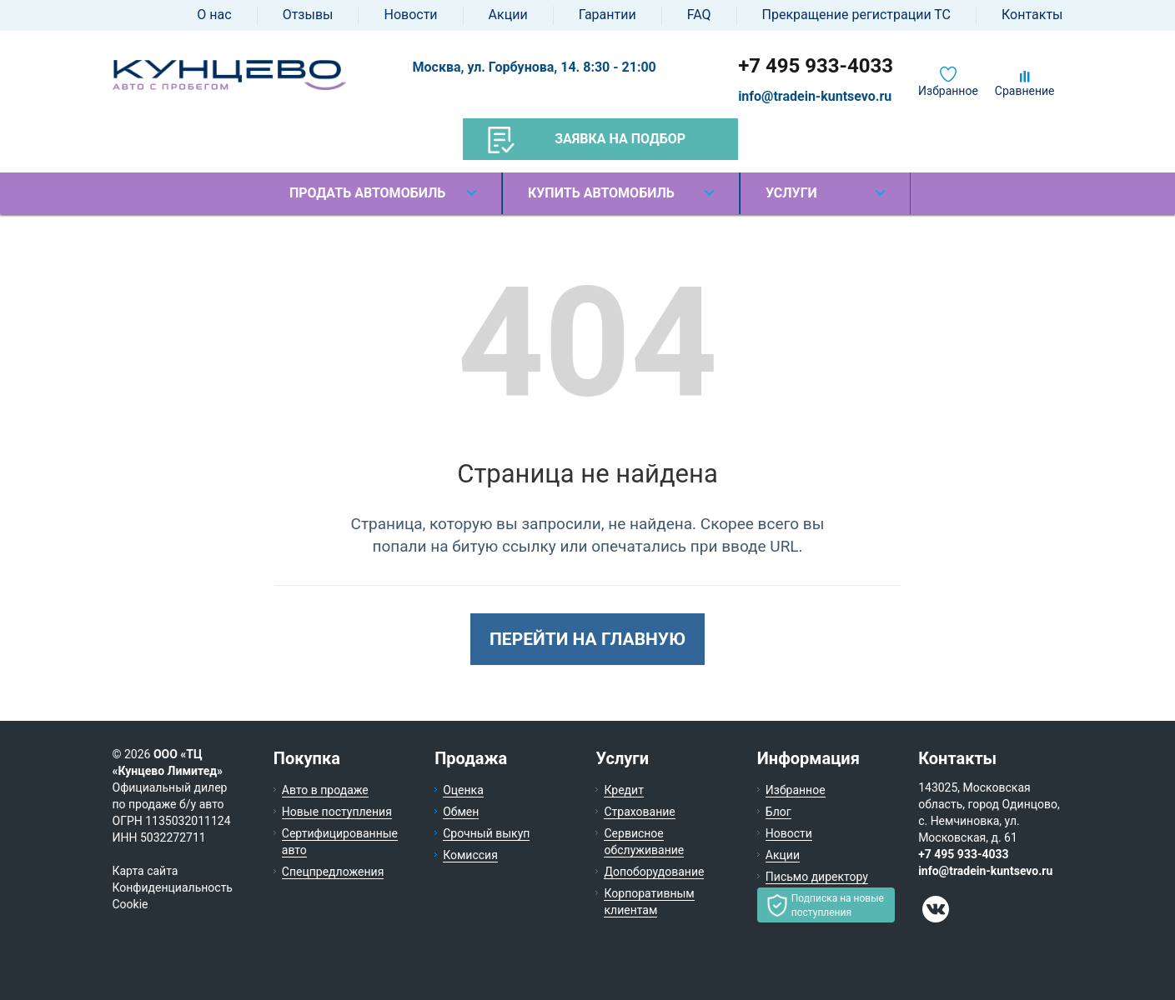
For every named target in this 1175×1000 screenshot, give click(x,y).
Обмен (461, 811)
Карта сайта (145, 871)
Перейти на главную (587, 639)
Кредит (623, 790)
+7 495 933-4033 (815, 66)
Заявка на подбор (586, 140)
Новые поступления (337, 811)
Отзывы (308, 14)
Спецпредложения (333, 871)
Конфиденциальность (173, 887)
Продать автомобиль (367, 193)
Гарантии (607, 14)
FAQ (699, 14)
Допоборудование (654, 871)
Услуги (791, 193)
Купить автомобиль (601, 193)
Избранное (948, 91)
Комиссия (470, 855)
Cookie (130, 904)
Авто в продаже (325, 790)
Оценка (463, 790)
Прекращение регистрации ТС (856, 14)
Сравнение (1025, 91)
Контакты (1032, 14)
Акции (508, 14)
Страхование (639, 811)
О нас (214, 14)
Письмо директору (817, 876)
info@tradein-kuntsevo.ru (814, 96)
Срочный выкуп (486, 833)
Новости (410, 14)
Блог (778, 811)
